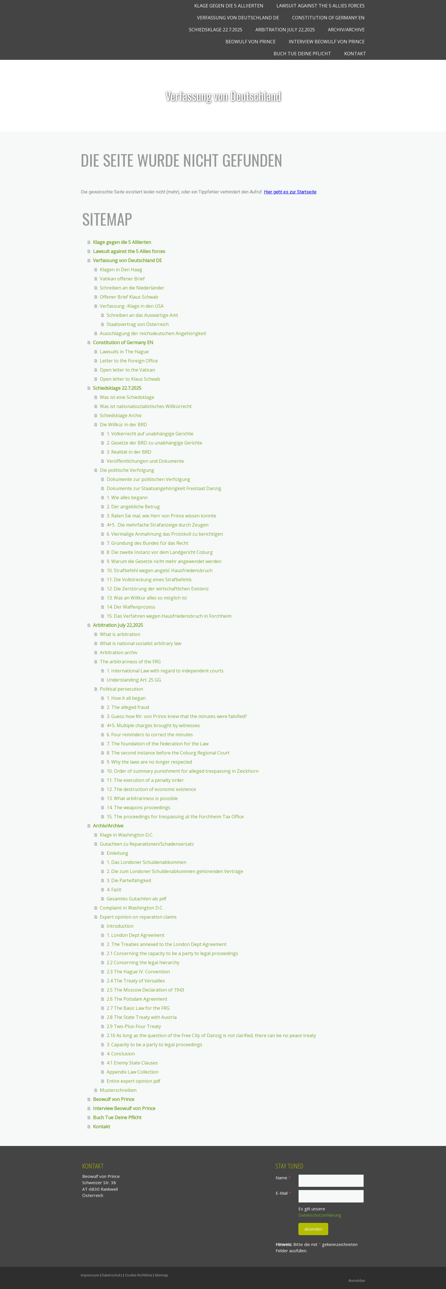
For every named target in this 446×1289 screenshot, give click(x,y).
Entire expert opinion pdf (133, 1081)
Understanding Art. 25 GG (134, 680)
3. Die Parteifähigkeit (129, 880)
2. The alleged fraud (128, 707)
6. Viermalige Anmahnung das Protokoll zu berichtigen (165, 534)
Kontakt (355, 53)
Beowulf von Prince (251, 41)
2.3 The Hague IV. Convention (138, 971)
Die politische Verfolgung (127, 470)
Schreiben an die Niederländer (132, 288)
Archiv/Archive (346, 29)
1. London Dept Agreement (135, 935)
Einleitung (117, 853)
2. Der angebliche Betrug (133, 506)
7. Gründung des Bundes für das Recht (147, 543)
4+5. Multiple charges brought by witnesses (153, 725)
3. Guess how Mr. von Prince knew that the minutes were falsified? (177, 716)
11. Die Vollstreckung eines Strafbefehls (149, 579)
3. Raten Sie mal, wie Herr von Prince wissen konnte (161, 516)
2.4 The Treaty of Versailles (136, 981)
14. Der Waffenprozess (131, 607)
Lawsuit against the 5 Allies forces (320, 6)
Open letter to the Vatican (127, 370)
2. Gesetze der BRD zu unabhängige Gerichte (154, 443)
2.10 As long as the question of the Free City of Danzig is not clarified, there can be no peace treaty (211, 1035)
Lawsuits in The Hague (124, 351)
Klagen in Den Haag (121, 269)
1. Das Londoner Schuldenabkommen (146, 862)
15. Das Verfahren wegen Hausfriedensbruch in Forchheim (169, 616)
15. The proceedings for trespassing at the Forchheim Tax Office (175, 816)
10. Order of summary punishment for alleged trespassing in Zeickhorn (183, 771)
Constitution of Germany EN (328, 18)
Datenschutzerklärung (319, 1215)
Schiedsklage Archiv (121, 415)
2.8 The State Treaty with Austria (142, 1017)
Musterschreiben (118, 1090)
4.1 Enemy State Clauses (132, 1063)
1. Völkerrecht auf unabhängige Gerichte (150, 434)
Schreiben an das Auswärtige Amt (142, 315)
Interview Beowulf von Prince (327, 41)
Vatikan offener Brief (122, 279)
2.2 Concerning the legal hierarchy (143, 962)
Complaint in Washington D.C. (131, 908)
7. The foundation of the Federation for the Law (157, 744)
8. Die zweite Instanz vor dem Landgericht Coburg (160, 552)
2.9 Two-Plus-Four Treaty (134, 1026)
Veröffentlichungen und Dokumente (145, 461)
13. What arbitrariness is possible (142, 798)
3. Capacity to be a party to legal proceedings (154, 1044)
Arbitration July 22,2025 (285, 29)
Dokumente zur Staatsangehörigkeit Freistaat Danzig (164, 488)
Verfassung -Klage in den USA (132, 306)
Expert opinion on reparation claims (138, 917)
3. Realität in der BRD (129, 452)
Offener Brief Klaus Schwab (129, 297)
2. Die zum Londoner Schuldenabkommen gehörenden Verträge (175, 871)
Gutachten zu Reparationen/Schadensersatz (147, 844)
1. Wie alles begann (127, 497)
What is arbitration (120, 634)
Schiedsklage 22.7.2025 (215, 29)
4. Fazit (114, 889)
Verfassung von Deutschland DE (238, 18)
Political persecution (121, 689)
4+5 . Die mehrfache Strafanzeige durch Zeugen (157, 525)
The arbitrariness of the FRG (130, 661)
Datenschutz (112, 1275)
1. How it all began (126, 698)
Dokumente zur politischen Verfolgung (148, 479)
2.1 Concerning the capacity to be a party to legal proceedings (172, 953)
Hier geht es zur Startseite (290, 192)
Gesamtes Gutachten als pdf (136, 899)
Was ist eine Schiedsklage (127, 397)
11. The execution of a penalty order (145, 780)
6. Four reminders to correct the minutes (150, 734)
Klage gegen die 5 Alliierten (228, 6)
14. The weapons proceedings (138, 807)
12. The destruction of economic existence (151, 789)
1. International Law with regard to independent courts (165, 671)
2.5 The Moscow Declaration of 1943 (145, 990)
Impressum (90, 1275)
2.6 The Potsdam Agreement (137, 999)
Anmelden (356, 1280)
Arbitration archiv (118, 652)
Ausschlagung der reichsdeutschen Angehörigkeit (153, 333)
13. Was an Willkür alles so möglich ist (147, 598)
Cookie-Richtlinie (138, 1275)
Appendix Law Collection (132, 1072)
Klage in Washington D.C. (126, 835)
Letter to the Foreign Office (129, 361)
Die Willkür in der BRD (123, 424)
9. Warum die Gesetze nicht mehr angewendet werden (164, 561)
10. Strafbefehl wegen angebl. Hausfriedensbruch (159, 570)
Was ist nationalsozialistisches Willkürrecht (146, 406)
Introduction (120, 926)
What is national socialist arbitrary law (140, 643)
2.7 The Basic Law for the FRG (138, 1008)
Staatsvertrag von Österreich (138, 324)
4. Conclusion (121, 1054)
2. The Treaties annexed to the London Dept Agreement (166, 944)
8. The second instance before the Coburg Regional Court (168, 753)
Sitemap (161, 1275)
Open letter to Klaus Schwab (130, 379)
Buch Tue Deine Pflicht (302, 53)
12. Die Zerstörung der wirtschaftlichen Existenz (158, 589)
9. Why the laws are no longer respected (149, 762)
